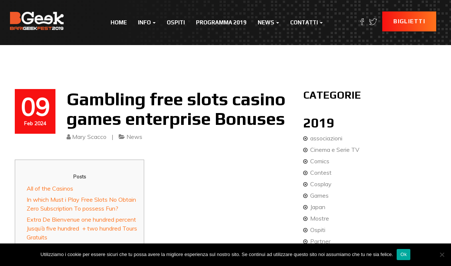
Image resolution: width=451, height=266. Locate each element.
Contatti (306, 22)
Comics (319, 161)
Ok (403, 254)
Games (319, 195)
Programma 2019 (221, 22)
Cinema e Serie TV (334, 149)
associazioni (326, 138)
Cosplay (321, 184)
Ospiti (176, 22)
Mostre (319, 218)
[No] (441, 254)
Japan (317, 207)
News (268, 22)
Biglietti (409, 21)
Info (147, 22)
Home (119, 22)
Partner (320, 241)
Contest (321, 172)
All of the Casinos (50, 188)
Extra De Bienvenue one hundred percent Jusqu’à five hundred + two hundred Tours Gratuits (82, 228)
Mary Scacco (89, 136)
